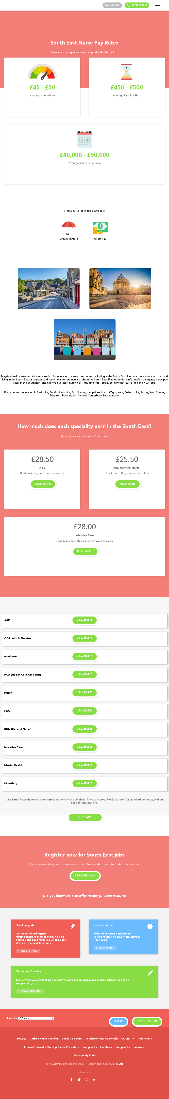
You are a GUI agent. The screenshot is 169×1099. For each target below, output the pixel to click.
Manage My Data (85, 1055)
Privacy (21, 1039)
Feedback (106, 1047)
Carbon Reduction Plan (44, 1039)
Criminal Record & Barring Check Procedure (51, 1047)
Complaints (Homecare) (130, 1047)
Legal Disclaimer (72, 1039)
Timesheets (144, 1039)
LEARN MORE (115, 896)
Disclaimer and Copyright (102, 1039)
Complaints (89, 1047)
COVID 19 (127, 1039)
